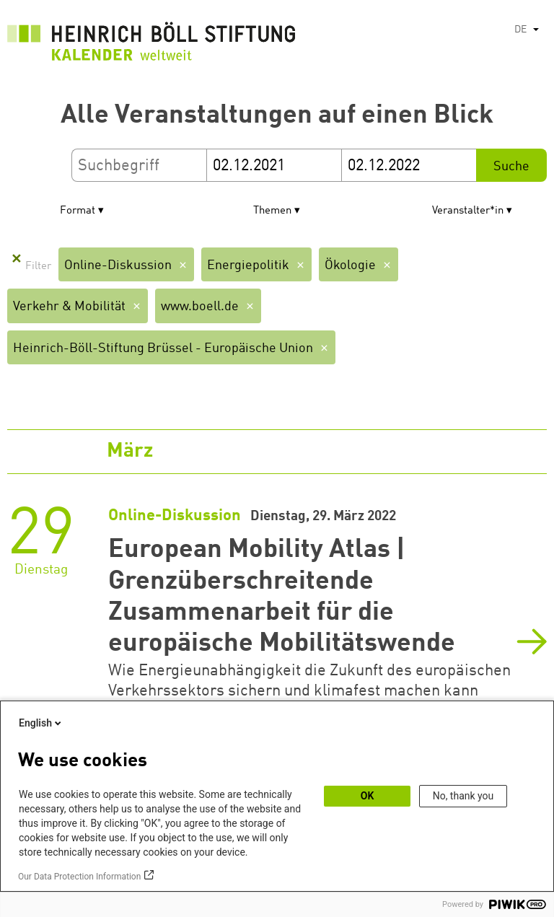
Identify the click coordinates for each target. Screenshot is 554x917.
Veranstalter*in (468, 211)
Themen (272, 211)
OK (367, 796)
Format (77, 211)
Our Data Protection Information (79, 877)
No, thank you (463, 796)
